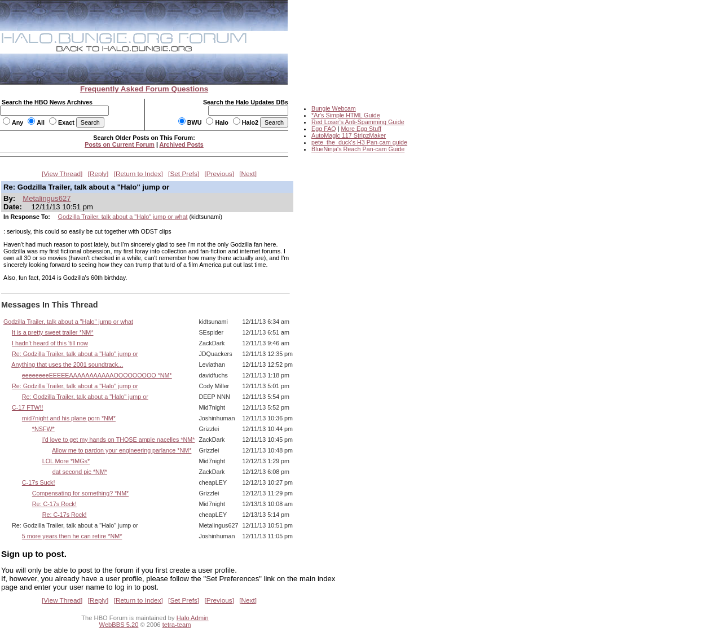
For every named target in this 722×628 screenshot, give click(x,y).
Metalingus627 (47, 198)
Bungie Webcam (333, 108)
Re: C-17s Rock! (54, 503)
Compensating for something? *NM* (80, 493)
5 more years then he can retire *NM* (72, 536)
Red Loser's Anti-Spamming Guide (357, 121)
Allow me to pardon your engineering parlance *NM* (121, 450)
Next (248, 174)
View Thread (62, 174)
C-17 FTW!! (27, 407)
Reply (98, 174)
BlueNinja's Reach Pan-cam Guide (357, 149)
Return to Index (138, 174)
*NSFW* (43, 428)
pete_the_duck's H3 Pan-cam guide (359, 142)
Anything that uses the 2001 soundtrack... (67, 364)
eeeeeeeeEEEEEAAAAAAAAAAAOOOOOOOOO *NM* (97, 375)
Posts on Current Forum (120, 144)
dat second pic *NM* (79, 471)
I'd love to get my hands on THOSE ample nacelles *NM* (118, 439)
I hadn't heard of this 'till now (50, 343)
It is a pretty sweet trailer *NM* (53, 332)
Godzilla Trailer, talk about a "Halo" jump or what (123, 216)
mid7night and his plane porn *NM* (69, 418)
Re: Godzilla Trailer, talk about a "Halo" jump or (75, 353)
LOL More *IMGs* (66, 461)
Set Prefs (183, 174)
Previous (219, 174)
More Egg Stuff (361, 128)
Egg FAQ (323, 128)
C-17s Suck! (38, 482)
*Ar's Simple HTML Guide (345, 115)
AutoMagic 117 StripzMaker (348, 135)
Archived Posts (182, 144)
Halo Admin (193, 617)
